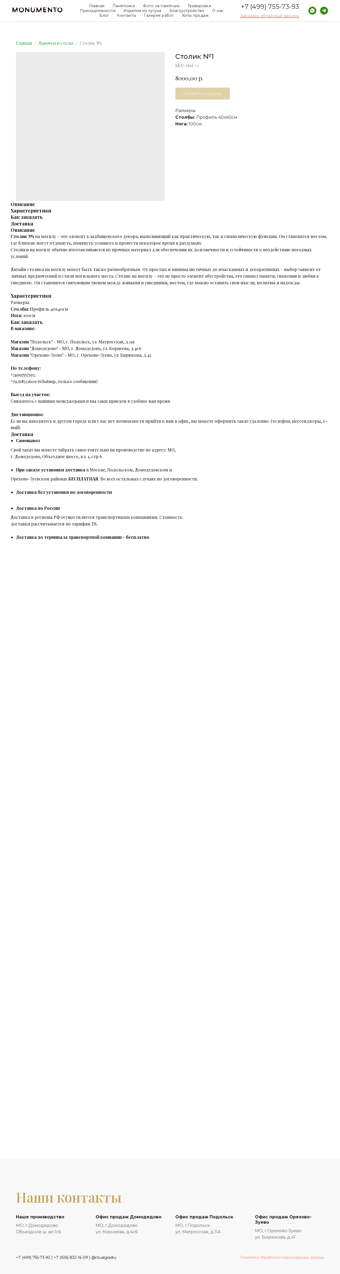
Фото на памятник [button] (161, 5)
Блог (104, 15)
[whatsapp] (312, 11)
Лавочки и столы (56, 43)
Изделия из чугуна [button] (143, 10)
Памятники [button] (124, 5)
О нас (218, 10)
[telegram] (324, 11)
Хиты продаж (195, 15)
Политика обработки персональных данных (282, 1257)
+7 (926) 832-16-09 (71, 1257)
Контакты (126, 15)
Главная (97, 5)
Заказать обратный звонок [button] (269, 15)
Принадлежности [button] (98, 10)
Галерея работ (159, 15)
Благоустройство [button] (187, 10)
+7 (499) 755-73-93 (270, 6)
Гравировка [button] (199, 5)
